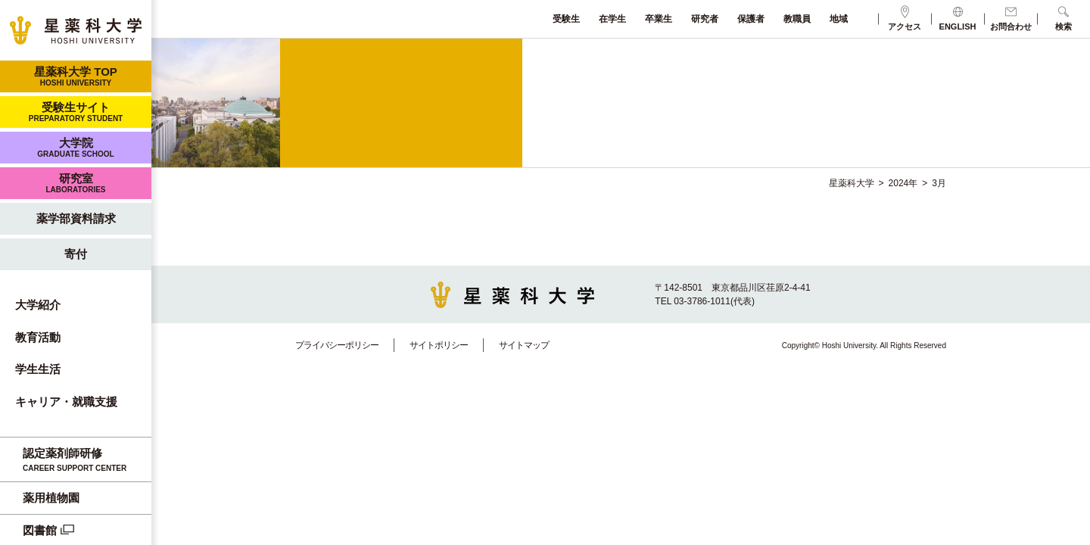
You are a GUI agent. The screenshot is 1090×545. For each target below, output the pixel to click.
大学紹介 (38, 304)
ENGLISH (957, 18)
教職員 (797, 19)
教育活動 (38, 337)
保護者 (751, 19)
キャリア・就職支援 (66, 401)
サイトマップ (524, 345)
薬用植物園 (51, 497)
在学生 (612, 19)
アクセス (904, 18)
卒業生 (658, 19)
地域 (839, 19)
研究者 (704, 19)
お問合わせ (1011, 18)
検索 (1063, 18)
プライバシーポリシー (336, 345)
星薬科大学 (851, 183)
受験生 (566, 19)
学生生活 (38, 369)
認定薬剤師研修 (83, 460)
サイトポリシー (439, 345)
